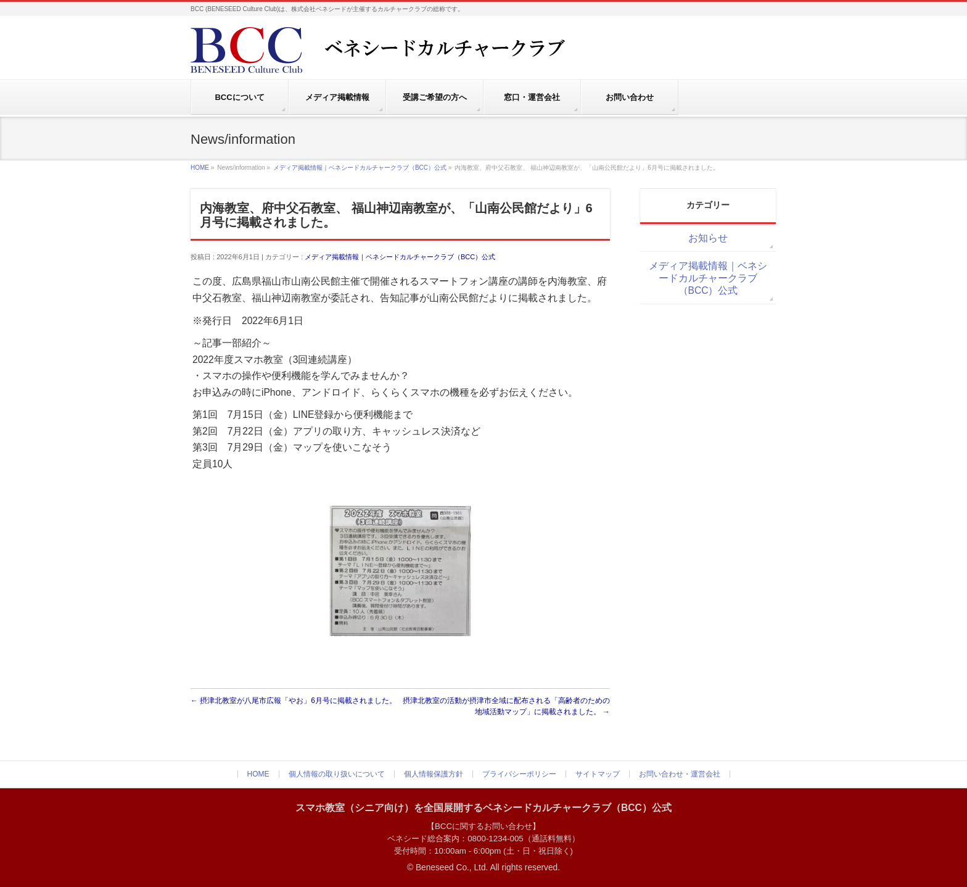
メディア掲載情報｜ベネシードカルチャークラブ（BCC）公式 (359, 167)
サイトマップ (597, 774)
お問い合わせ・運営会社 (679, 774)
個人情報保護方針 (433, 774)
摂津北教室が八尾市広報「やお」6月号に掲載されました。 (294, 700)
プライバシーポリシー (519, 774)
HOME (200, 167)
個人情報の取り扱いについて (337, 774)
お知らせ (708, 238)
